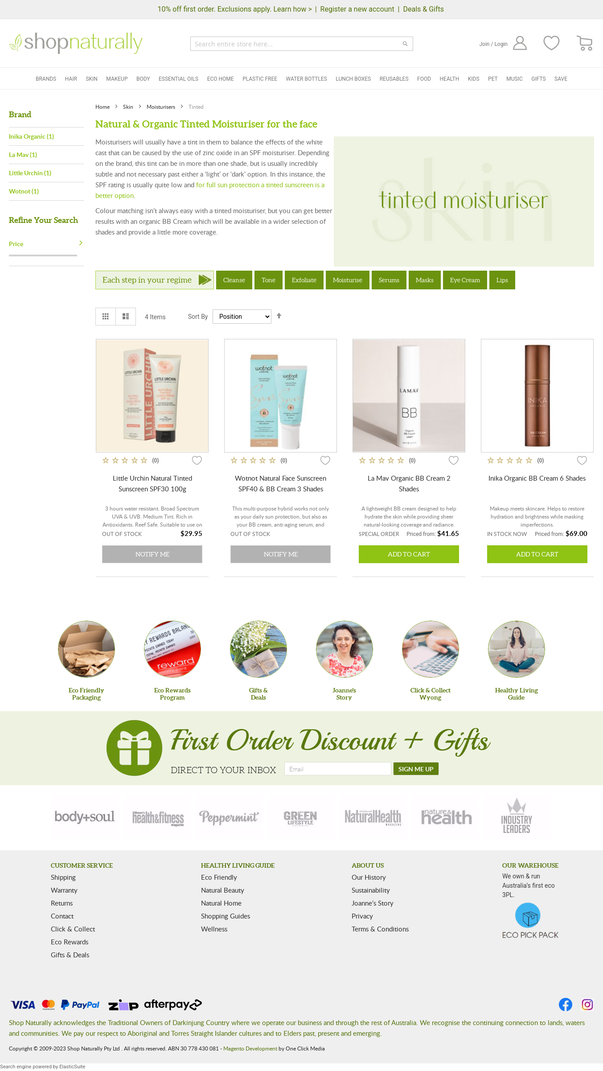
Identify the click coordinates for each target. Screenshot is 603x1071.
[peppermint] (229, 816)
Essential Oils (178, 79)
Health (449, 79)
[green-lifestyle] (301, 816)
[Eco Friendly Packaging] (86, 649)
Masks (425, 280)
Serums (389, 280)
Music (514, 79)
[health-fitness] (157, 816)
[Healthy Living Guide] (516, 649)
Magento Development (250, 1048)
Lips (502, 280)
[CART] (585, 43)
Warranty (64, 890)
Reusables (394, 79)
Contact (62, 915)
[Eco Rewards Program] (172, 649)
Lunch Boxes (353, 79)
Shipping (63, 877)
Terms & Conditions (380, 928)
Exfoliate (304, 280)
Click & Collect (73, 928)
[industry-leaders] (517, 816)
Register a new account (357, 9)
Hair (71, 79)
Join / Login (493, 44)
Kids (474, 79)
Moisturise (347, 280)
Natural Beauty (222, 890)
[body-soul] (85, 816)
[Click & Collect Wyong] (430, 649)
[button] (197, 460)
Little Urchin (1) (30, 173)
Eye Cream (465, 280)
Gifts (538, 79)
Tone (268, 280)
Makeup (116, 79)
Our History (369, 877)
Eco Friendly (219, 877)
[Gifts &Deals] (258, 649)
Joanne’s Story (373, 902)
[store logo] (76, 43)
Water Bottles (306, 79)
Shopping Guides (225, 915)
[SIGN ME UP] (416, 768)
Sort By (198, 316)
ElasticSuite (72, 1067)
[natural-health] (373, 816)
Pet (493, 79)
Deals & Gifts (423, 9)
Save (560, 79)
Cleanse (234, 280)
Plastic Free (259, 79)
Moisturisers (161, 106)
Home (103, 106)
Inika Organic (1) (31, 136)
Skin (91, 79)
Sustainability (371, 890)
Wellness (214, 928)
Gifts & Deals (70, 954)
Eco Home (220, 79)
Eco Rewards (69, 941)
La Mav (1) (23, 154)
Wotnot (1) (24, 191)
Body (143, 79)
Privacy (362, 915)
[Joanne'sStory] (344, 649)
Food (424, 79)
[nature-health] (445, 816)
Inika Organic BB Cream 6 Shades (537, 478)
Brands (46, 79)
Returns (62, 902)
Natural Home (221, 902)
